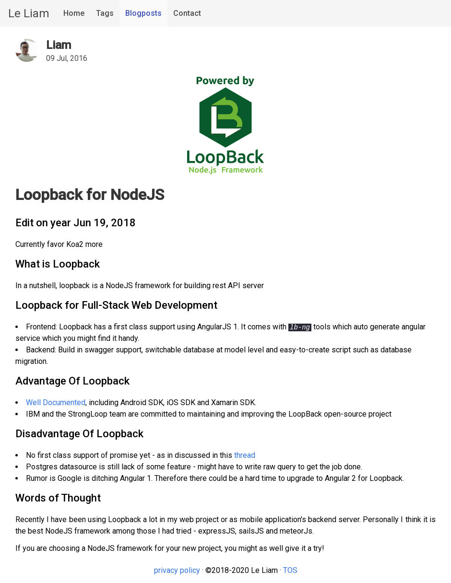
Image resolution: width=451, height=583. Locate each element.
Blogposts (143, 13)
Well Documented (55, 402)
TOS (290, 570)
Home (73, 13)
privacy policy (177, 570)
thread (244, 455)
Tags (105, 13)
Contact (187, 13)
